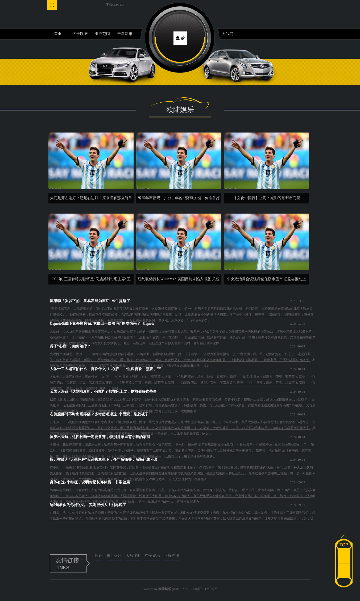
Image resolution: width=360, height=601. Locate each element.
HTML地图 (210, 589)
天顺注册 (133, 556)
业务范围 (102, 34)
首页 (57, 34)
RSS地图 (195, 589)
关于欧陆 (80, 34)
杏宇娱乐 (152, 556)
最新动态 (124, 34)
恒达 (98, 556)
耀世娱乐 (114, 556)
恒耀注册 (171, 556)
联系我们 (225, 34)
